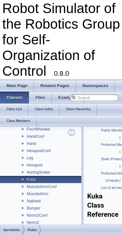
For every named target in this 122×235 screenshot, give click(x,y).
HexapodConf (38, 151)
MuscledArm (37, 194)
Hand (31, 143)
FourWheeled (38, 129)
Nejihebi (34, 201)
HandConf (35, 136)
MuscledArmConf (42, 186)
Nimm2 (33, 222)
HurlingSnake (38, 172)
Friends (113, 181)
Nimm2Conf (37, 215)
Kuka (31, 179)
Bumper (33, 208)
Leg (30, 158)
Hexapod (34, 165)
